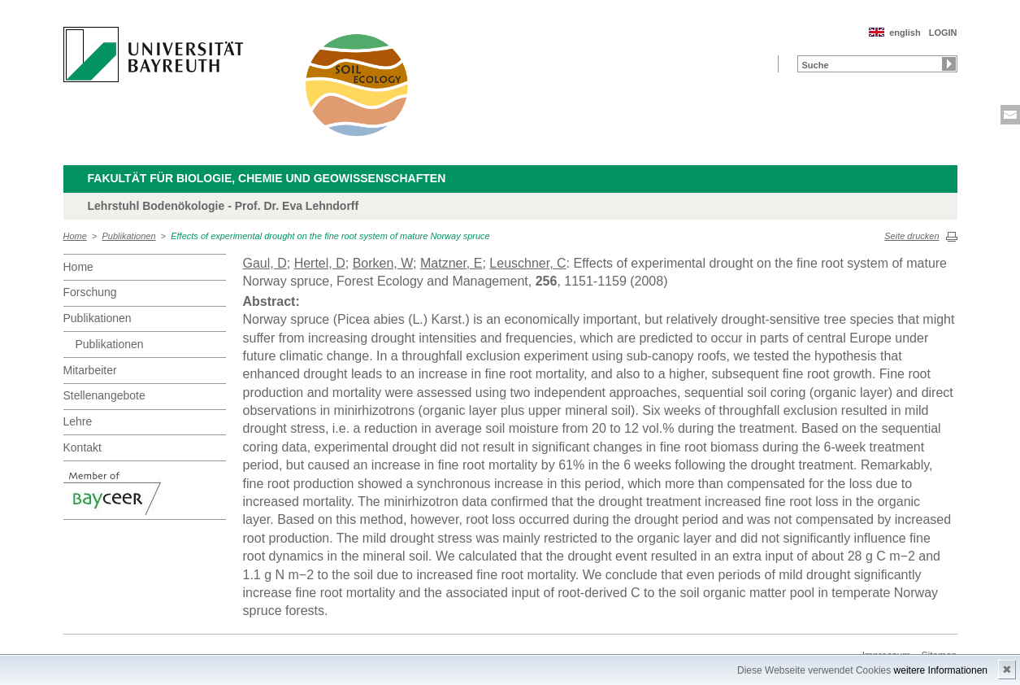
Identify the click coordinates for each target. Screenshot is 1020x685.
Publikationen (129, 236)
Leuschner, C (527, 263)
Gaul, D (265, 263)
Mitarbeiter (90, 370)
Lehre (78, 421)
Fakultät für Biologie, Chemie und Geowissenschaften (267, 178)
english (905, 32)
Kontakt (82, 447)
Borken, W (383, 263)
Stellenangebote (104, 395)
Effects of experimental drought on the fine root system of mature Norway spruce (330, 236)
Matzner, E (451, 263)
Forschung (90, 292)
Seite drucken (911, 236)
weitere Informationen (940, 670)
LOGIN (943, 32)
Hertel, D (319, 263)
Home (75, 236)
